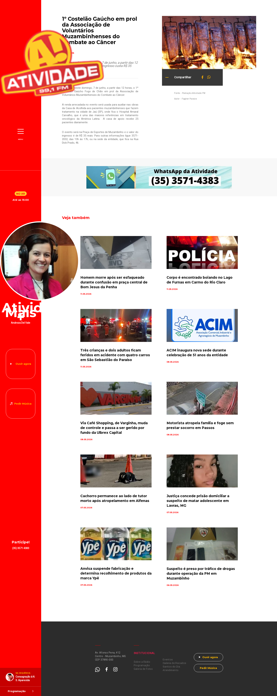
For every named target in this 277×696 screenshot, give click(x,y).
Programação (142, 665)
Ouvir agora (23, 363)
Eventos (168, 659)
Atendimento (171, 670)
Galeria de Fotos (143, 668)
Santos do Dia (171, 666)
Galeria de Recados (174, 663)
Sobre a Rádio (142, 661)
